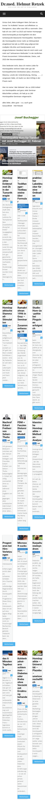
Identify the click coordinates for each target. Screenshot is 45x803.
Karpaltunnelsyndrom (37, 545)
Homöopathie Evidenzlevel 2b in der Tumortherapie (7, 186)
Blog (4, 199)
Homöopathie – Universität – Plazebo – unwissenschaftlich (37, 670)
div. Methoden (7, 158)
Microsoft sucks (22, 544)
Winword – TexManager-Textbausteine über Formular (22, 189)
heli (8, 199)
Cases (5, 326)
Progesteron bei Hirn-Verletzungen (7, 548)
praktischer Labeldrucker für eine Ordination (37, 186)
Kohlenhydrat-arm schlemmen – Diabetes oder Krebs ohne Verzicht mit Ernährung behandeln (22, 679)
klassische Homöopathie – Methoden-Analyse (37, 431)
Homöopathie (7, 134)
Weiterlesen (8, 285)
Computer (36, 199)
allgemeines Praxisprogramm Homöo (23, 206)
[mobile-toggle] (4, 14)
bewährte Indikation (21, 335)
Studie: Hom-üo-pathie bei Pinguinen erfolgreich (37, 318)
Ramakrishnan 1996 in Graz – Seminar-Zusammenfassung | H (22, 319)
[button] (41, 14)
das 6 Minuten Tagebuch (7, 663)
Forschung (21, 437)
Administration (22, 549)
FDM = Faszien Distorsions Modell (22, 428)
